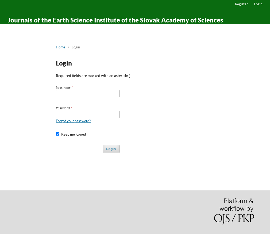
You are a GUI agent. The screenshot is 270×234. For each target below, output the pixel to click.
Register (241, 4)
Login (258, 4)
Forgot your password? (73, 121)
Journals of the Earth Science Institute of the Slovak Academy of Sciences (115, 20)
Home (60, 47)
